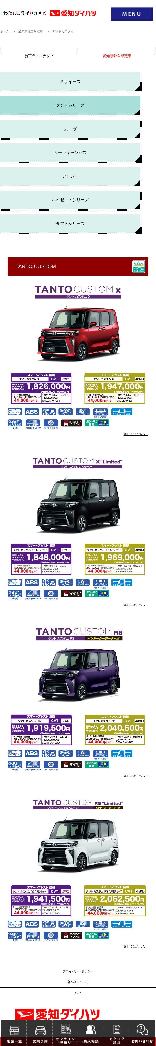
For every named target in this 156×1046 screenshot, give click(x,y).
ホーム (4, 31)
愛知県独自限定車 (30, 31)
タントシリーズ (70, 105)
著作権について (78, 982)
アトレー (70, 176)
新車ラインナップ (39, 56)
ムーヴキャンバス (70, 152)
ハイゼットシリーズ (70, 200)
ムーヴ (70, 129)
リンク (78, 993)
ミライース (70, 81)
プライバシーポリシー (78, 971)
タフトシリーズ (70, 223)
